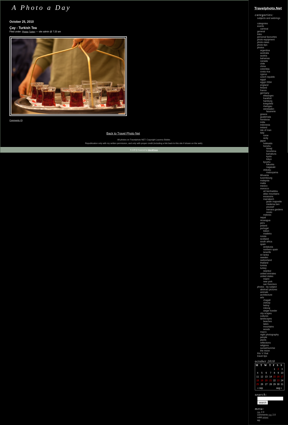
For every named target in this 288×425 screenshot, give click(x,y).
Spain (263, 244)
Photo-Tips (262, 45)
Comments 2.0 (266, 414)
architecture (266, 295)
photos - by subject (267, 287)
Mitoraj (266, 308)
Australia (264, 53)
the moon (265, 350)
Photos (25, 32)
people (263, 337)
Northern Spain (270, 249)
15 (274, 376)
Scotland (264, 239)
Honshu (267, 146)
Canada (264, 61)
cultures (264, 316)
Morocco (264, 188)
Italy (262, 132)
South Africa (266, 241)
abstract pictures (268, 289)
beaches (267, 321)
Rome (265, 135)
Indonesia (265, 125)
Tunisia (263, 265)
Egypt (263, 79)
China (263, 66)
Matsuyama (272, 172)
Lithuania (264, 175)
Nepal (263, 217)
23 (278, 380)
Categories (262, 23)
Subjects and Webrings (268, 18)
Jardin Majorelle (274, 201)
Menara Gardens (274, 209)
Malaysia (264, 180)
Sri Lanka (264, 255)
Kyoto (269, 156)
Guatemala (265, 117)
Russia (263, 236)
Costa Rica (265, 71)
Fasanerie (271, 111)
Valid (262, 417)
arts (262, 297)
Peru (262, 223)
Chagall (267, 300)
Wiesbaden (268, 109)
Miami (266, 279)
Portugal (264, 228)
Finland (263, 87)
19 (262, 380)
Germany (264, 93)
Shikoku (267, 170)
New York (267, 281)
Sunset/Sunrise (267, 348)
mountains (268, 326)
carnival (264, 28)
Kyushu (267, 162)
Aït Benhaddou (270, 191)
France (263, 90)
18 (257, 380)
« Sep (260, 388)
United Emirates (268, 273)
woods (266, 329)
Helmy (266, 305)
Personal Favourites (267, 37)
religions (264, 345)
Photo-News (263, 42)
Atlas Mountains (271, 194)
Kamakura (271, 154)
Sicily (265, 138)
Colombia (264, 69)
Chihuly (266, 302)
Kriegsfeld (268, 103)
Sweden (264, 257)
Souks (269, 212)
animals (264, 292)
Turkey (32, 32)
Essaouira (268, 196)
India (262, 122)
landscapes (266, 318)
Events (260, 26)
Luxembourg (266, 178)
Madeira (267, 233)
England (264, 85)
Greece (263, 114)
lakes (265, 324)
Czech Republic (267, 77)
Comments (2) (16, 120)
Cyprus (263, 74)
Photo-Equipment (266, 39)
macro (263, 332)
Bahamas (265, 58)
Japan (263, 140)
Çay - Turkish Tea (23, 28)
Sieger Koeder (270, 310)
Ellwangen (268, 95)
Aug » (279, 388)
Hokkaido (267, 143)
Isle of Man (265, 130)
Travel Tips (262, 356)
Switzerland (266, 260)
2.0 (260, 412)
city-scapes (266, 313)
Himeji (269, 148)
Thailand (264, 262)
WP (258, 420)
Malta (263, 183)
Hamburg (267, 101)
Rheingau (267, 106)
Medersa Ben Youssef (273, 205)
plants (263, 340)
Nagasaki (270, 167)
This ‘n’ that (262, 353)
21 (270, 380)
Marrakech (268, 199)
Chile (262, 63)
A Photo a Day (41, 7)
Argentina (265, 50)
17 (282, 376)
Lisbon (266, 231)
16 (278, 376)
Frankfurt (267, 98)
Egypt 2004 (266, 82)
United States (266, 276)
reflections (265, 342)
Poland (263, 225)
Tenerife (267, 252)
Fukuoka (270, 164)
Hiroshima (271, 151)
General (261, 31)
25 (257, 384)
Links (259, 34)
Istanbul (267, 271)
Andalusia (268, 247)
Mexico (264, 186)
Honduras (265, 119)
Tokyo (269, 159)
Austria (263, 55)
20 (266, 380)
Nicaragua (265, 220)
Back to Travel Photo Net (123, 133)
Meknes (267, 215)
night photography (269, 334)
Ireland (263, 127)
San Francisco (270, 284)
